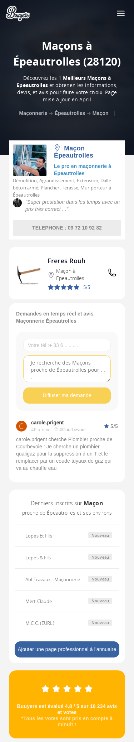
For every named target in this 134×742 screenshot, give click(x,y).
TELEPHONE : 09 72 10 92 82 (67, 228)
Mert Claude (38, 601)
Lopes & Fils (38, 557)
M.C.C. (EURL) (39, 623)
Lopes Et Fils (38, 536)
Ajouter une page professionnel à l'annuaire (67, 649)
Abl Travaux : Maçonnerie (52, 579)
